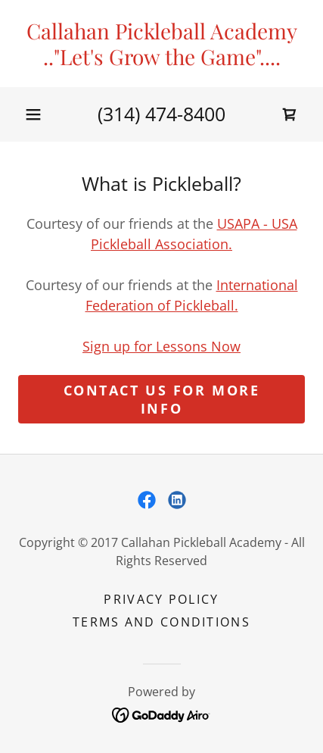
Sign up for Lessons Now (161, 346)
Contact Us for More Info (162, 399)
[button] (33, 114)
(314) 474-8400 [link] (161, 114)
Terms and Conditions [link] (161, 622)
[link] (161, 43)
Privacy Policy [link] (161, 599)
